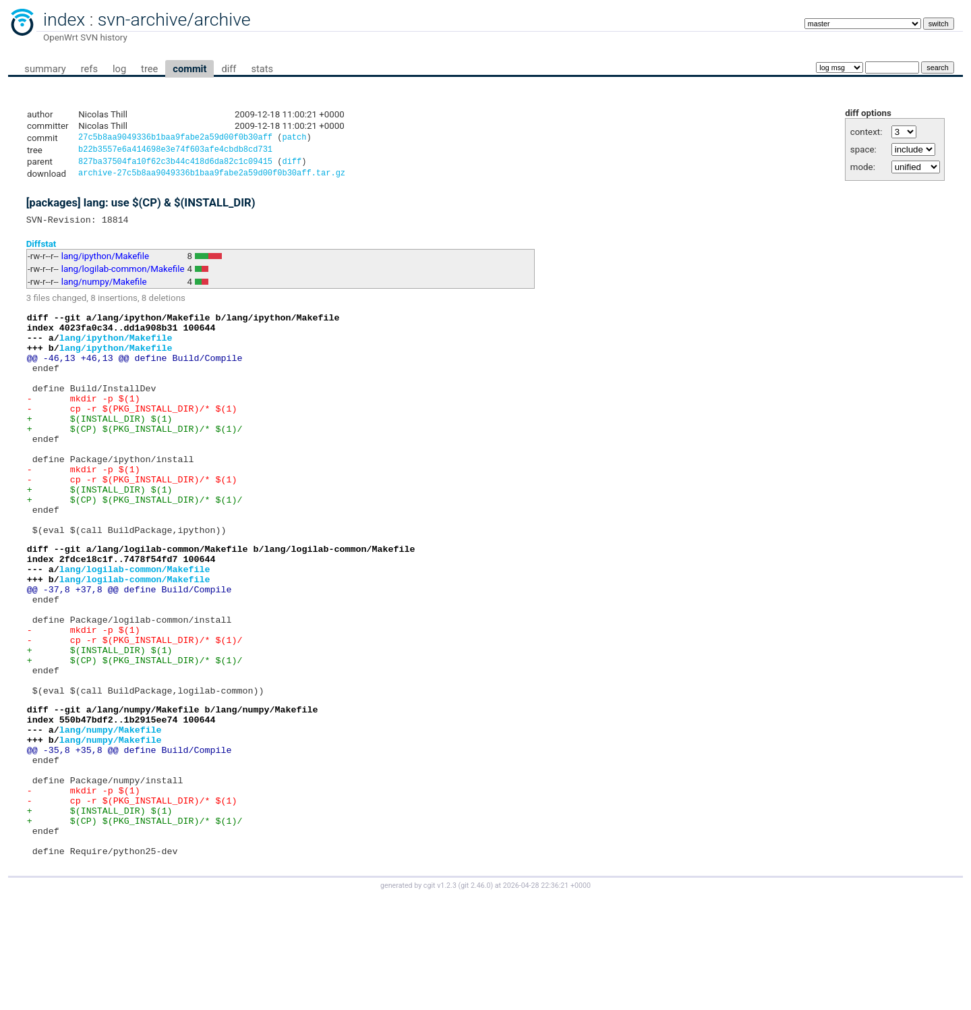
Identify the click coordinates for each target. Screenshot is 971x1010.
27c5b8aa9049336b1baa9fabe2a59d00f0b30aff (175, 138)
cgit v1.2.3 (440, 997)
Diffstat (41, 250)
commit (189, 69)
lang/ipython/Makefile (105, 263)
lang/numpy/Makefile (104, 288)
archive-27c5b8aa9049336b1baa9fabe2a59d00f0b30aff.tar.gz (211, 178)
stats (262, 69)
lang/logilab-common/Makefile (123, 276)
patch (294, 138)
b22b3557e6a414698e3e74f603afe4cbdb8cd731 (175, 151)
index (64, 19)
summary (44, 69)
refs (89, 69)
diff (228, 69)
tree (149, 69)
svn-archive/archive (174, 19)
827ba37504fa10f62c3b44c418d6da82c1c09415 (175, 165)
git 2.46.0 (475, 997)
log (119, 69)
